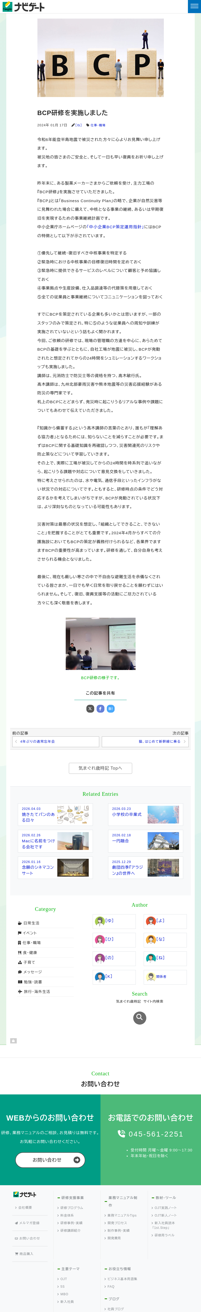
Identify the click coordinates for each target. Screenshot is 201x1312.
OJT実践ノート (164, 1193)
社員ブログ (114, 1278)
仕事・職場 (99, 125)
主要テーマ (70, 1238)
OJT (62, 1248)
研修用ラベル (163, 1221)
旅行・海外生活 (33, 995)
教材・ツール (166, 1183)
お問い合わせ (47, 1145)
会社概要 (25, 1191)
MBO (63, 1263)
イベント (27, 937)
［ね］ (78, 125)
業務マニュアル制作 (123, 1187)
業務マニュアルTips (121, 1200)
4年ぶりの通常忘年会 (39, 742)
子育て (26, 966)
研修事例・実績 (70, 1208)
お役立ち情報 (119, 1238)
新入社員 (66, 1271)
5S (61, 1256)
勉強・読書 (30, 986)
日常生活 (28, 927)
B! (111, 709)
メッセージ (29, 976)
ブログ (114, 1268)
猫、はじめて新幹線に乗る (158, 742)
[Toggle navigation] (194, 6)
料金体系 (66, 1201)
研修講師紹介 (69, 1216)
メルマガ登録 (28, 1200)
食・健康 (27, 956)
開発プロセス (116, 1208)
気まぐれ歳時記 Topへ (100, 769)
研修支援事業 (72, 1183)
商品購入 (25, 1220)
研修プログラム (70, 1193)
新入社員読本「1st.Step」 (163, 1211)
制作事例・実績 (117, 1216)
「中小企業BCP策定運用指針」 (115, 227)
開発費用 (113, 1223)
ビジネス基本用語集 (121, 1248)
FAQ (110, 1256)
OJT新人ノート (164, 1201)
